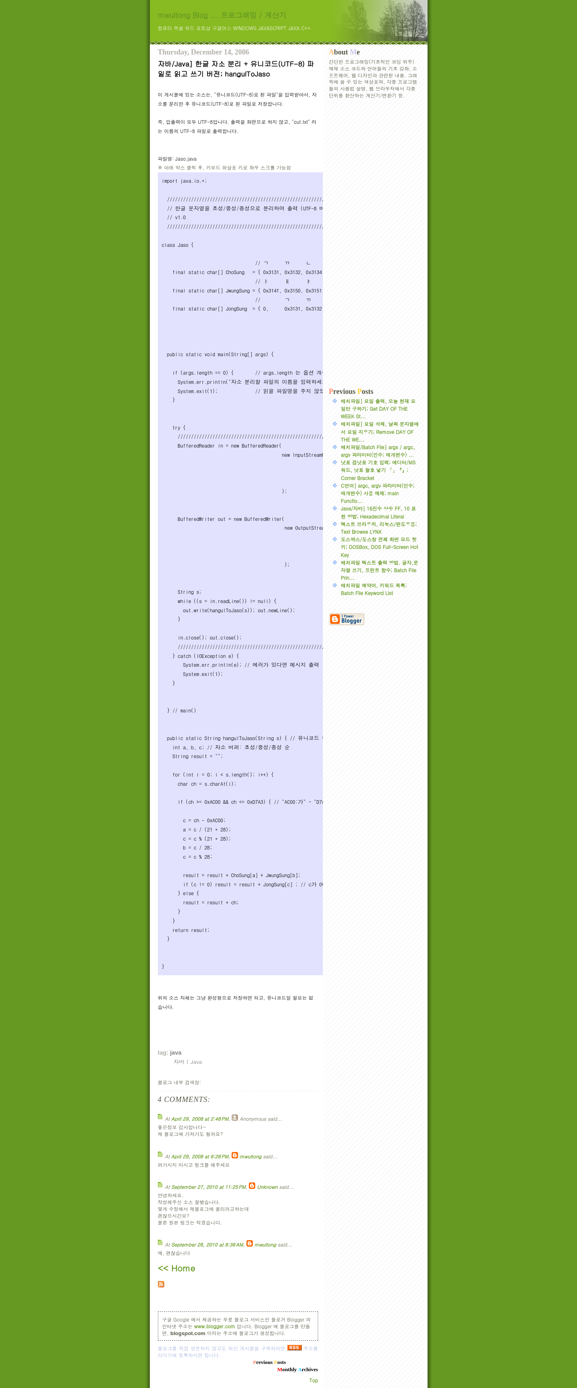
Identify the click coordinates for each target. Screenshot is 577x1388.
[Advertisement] (374, 243)
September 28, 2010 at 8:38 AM (207, 1244)
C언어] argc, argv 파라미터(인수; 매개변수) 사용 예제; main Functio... (378, 493)
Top (313, 1380)
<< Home (176, 1268)
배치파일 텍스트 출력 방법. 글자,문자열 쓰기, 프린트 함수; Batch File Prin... (379, 570)
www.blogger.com (214, 1326)
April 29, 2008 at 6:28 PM (199, 1156)
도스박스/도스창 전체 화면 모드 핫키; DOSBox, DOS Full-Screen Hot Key (379, 547)
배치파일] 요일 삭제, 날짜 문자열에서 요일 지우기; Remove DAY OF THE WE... (380, 431)
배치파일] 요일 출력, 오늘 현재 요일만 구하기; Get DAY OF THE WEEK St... (378, 408)
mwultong (250, 1156)
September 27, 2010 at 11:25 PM (208, 1186)
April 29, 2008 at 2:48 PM (199, 1118)
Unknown (267, 1186)
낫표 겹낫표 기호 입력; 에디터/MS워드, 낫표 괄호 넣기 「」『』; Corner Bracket (378, 470)
